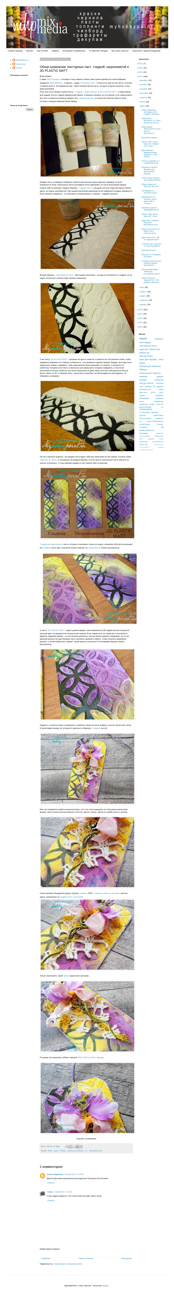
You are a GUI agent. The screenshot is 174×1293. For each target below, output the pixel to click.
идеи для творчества (149, 349)
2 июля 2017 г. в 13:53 (63, 1192)
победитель (158, 401)
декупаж (160, 387)
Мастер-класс (146, 356)
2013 (141, 323)
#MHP (50, 1151)
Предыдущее (126, 1258)
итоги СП (159, 404)
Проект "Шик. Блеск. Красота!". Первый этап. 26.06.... (151, 144)
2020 (141, 68)
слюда (151, 404)
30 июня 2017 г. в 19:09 (74, 1174)
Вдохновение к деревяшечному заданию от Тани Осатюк (150, 153)
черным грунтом (86, 98)
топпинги (83, 893)
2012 (141, 327)
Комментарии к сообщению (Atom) (68, 1264)
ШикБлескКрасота (146, 430)
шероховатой (94, 548)
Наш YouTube (42, 51)
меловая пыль (145, 389)
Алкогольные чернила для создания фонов (152, 179)
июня (143, 106)
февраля (145, 300)
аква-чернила (159, 444)
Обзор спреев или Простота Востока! (151, 185)
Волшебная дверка (150, 138)
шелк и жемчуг (144, 436)
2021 (141, 64)
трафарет (159, 395)
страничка (159, 398)
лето (141, 439)
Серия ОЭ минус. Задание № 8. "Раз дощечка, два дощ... (151, 280)
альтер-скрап (144, 424)
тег (86, 1151)
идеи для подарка (148, 359)
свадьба (151, 439)
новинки (143, 376)
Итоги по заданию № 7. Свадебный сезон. (151, 162)
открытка (159, 380)
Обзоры (63, 1151)
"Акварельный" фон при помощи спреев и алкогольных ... (152, 263)
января (144, 305)
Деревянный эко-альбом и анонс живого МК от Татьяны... (150, 200)
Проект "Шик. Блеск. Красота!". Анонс (150, 215)
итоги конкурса (145, 418)
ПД (162, 427)
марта (143, 296)
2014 (141, 318)
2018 (141, 72)
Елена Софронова (55, 1174)
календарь (143, 433)
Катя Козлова (53, 79)
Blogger (106, 1286)
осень (161, 439)
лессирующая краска (146, 450)
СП (154, 387)
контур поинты (146, 383)
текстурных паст (87, 83)
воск (161, 359)
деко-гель (143, 392)
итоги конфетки (144, 447)
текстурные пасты (95, 1151)
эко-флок (115, 893)
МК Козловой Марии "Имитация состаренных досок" (151, 272)
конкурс (143, 380)
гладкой (46, 548)
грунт (161, 392)
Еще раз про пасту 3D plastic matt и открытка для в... (151, 231)
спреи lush (159, 433)
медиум (160, 447)
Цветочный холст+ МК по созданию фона (151, 239)
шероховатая (56, 544)
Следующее (45, 1258)
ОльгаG (18, 68)
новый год (143, 404)
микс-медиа (145, 342)
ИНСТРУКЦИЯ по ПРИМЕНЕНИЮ (151, 408)
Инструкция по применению (74, 51)
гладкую (79, 92)
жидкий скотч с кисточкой (71, 897)
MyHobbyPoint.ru (22, 60)
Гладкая (44, 544)
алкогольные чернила (150, 373)
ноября (144, 85)
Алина (50, 1192)
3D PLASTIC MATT (108, 92)
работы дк (144, 352)
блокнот (160, 424)
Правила (55, 51)
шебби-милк (158, 415)
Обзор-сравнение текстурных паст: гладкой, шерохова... (152, 112)
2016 (141, 310)
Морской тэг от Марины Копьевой (152, 256)
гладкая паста (85, 188)
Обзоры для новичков (75, 1151)
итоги (153, 392)
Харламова (143, 441)
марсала (44, 460)
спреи (161, 389)
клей (141, 387)
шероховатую (91, 92)
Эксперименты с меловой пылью (150, 192)
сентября (145, 93)
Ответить (51, 1183)
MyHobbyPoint (56, 83)
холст (141, 401)
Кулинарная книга (149, 250)
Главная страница (15, 51)
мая (143, 287)
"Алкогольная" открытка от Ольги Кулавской (152, 245)
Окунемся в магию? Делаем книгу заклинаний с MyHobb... (150, 170)
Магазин (29, 51)
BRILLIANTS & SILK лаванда (91, 1057)
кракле (160, 376)
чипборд (147, 387)
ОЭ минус (143, 427)
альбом (142, 415)
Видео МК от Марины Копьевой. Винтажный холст (151, 223)
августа (144, 98)
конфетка (159, 418)
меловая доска (157, 441)
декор (56, 1151)
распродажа (144, 398)
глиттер (159, 383)
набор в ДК (143, 444)
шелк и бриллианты (155, 421)
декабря (144, 80)
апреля (144, 292)
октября (144, 89)
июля (143, 102)
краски (142, 395)
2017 (141, 77)
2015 (141, 314)
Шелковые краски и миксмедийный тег (151, 209)
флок (66, 976)
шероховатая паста (64, 275)
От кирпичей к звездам (98, 51)
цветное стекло (101, 893)
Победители (158, 436)
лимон (54, 460)
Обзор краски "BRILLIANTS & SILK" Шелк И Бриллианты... (152, 130)
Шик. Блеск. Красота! (120, 51)
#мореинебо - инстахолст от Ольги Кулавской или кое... (151, 120)
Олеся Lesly (20, 64)
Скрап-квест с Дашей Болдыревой (146, 51)
